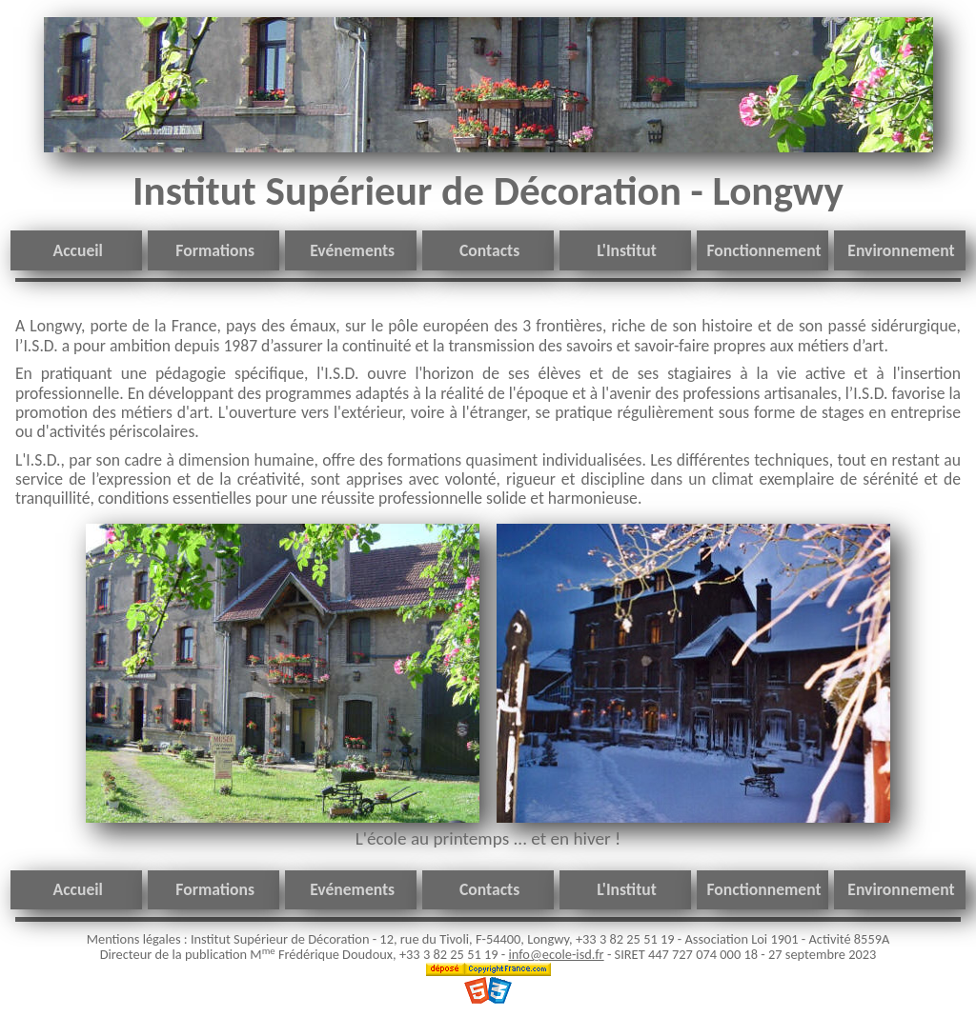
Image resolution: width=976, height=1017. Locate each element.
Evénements (352, 250)
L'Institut (627, 250)
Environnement (900, 250)
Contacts (489, 250)
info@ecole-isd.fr (555, 954)
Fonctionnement (763, 250)
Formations (214, 250)
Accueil (78, 250)
